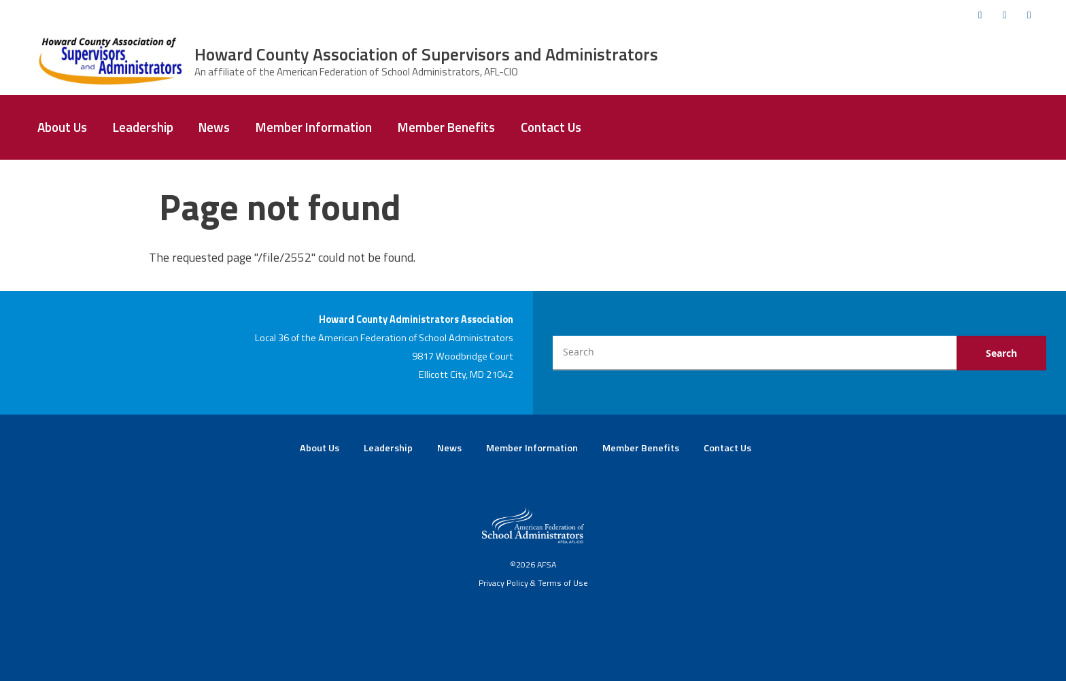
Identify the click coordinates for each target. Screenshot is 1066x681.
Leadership (143, 127)
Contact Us (551, 127)
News (214, 127)
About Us (62, 127)
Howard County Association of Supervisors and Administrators (426, 54)
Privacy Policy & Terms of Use (533, 582)
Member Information (314, 127)
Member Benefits (446, 127)
